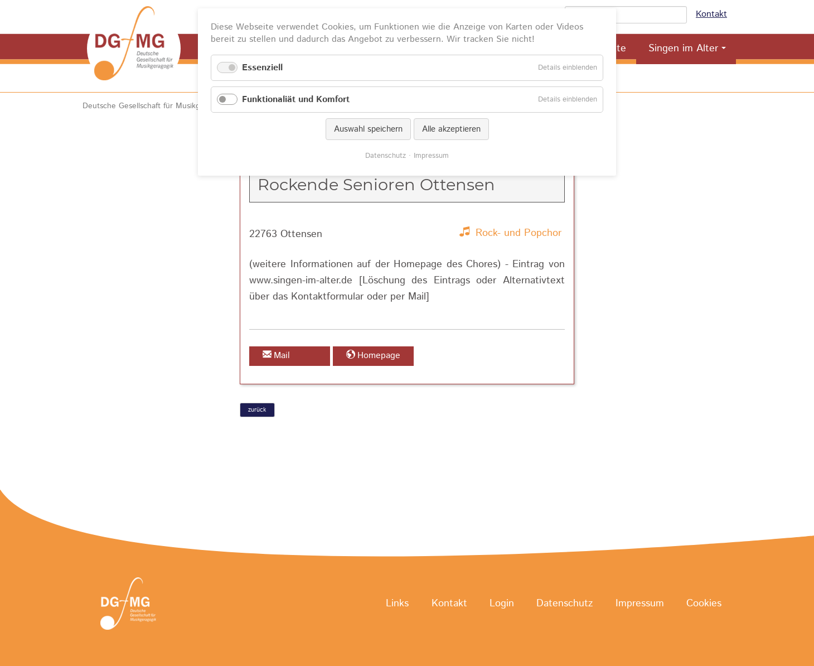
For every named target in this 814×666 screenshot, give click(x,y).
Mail (282, 355)
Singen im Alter (683, 48)
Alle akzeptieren (451, 129)
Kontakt (711, 14)
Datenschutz (564, 604)
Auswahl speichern (368, 129)
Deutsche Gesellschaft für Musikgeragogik (156, 106)
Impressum (640, 604)
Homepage (378, 355)
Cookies (703, 604)
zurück (257, 410)
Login (502, 604)
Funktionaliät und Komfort (296, 99)
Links (397, 604)
